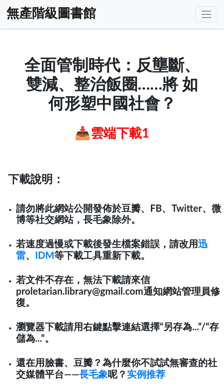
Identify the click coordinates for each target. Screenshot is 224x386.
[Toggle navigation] (206, 14)
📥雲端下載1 (112, 132)
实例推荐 (146, 374)
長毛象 (93, 374)
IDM (44, 255)
